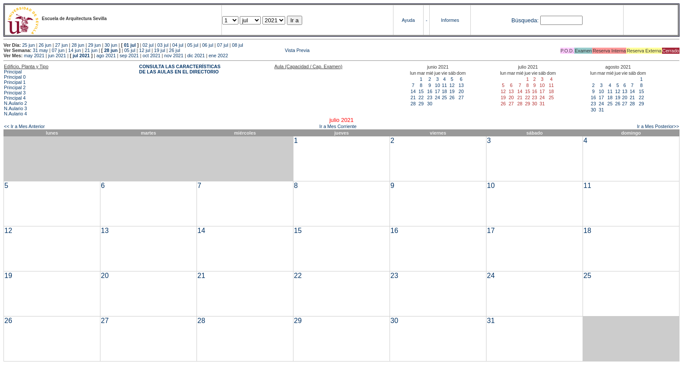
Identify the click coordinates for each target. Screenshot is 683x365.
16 (429, 91)
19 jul (159, 50)
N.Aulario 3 (15, 108)
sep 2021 (129, 55)
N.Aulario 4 (15, 113)
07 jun (58, 50)
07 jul (222, 45)
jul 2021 (81, 55)
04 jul (177, 45)
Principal (13, 71)
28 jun (78, 45)
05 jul (192, 45)
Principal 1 (15, 82)
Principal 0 (15, 77)
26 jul (174, 50)
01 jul (130, 45)
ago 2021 (106, 55)
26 (452, 97)
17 (437, 91)
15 (421, 91)
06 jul (207, 45)
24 (437, 97)
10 (437, 85)
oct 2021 (151, 55)
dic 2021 (196, 55)
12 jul (144, 50)
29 (421, 103)
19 (452, 91)
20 (461, 91)
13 (461, 85)
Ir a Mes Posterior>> (658, 126)
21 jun (91, 50)
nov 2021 (173, 55)
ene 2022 (218, 55)
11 (444, 85)
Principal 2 (15, 87)
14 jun (74, 50)
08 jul (237, 45)
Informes (450, 20)
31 (601, 109)
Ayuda (408, 20)
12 (452, 85)
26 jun (44, 45)
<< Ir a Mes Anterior (24, 126)
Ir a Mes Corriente (337, 126)
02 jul (147, 45)
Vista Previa (245, 50)
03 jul (162, 45)
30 (429, 103)
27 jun (61, 45)
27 (461, 97)
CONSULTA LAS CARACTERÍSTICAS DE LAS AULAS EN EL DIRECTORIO (180, 69)
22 (421, 97)
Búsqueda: (524, 20)
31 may (40, 50)
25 (444, 97)
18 (444, 91)
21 (413, 97)
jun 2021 (57, 55)
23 (429, 97)
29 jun (94, 45)
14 (413, 91)
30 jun (110, 45)
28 (413, 103)
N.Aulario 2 (15, 103)
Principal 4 (15, 98)
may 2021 (34, 55)
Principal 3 (15, 92)
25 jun (28, 45)
